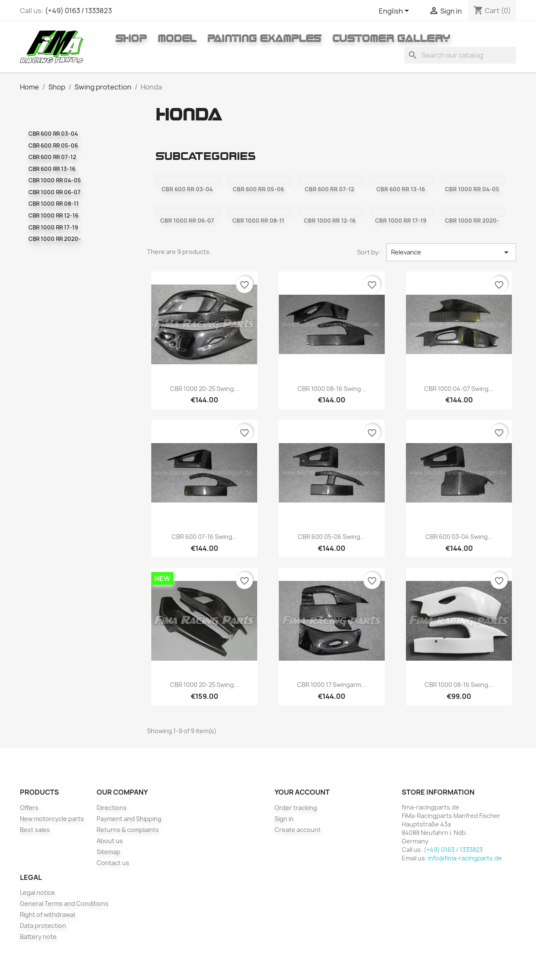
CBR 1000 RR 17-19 (53, 227)
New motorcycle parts (52, 819)
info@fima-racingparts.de (465, 858)
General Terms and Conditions (64, 903)
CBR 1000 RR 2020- (54, 239)
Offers (29, 808)
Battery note (38, 936)
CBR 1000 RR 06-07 (54, 192)
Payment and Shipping (129, 819)
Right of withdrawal (47, 914)
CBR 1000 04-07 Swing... (459, 389)
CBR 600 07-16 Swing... (204, 537)
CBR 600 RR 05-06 (53, 145)
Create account (298, 830)
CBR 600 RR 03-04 (53, 133)
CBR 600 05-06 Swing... (331, 537)
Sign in (284, 819)
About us (110, 841)
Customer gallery (391, 38)
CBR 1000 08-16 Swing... (459, 685)
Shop (131, 38)
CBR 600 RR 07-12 (52, 157)
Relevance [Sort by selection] (451, 252)
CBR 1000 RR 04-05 (54, 180)
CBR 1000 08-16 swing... (331, 389)
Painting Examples (264, 38)
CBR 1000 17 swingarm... (331, 685)
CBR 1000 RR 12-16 (53, 215)
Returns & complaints (128, 830)
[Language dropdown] (395, 11)
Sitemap (108, 852)
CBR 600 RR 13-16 (51, 169)
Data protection (43, 925)
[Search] (460, 55)
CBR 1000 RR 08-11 (53, 203)
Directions (112, 808)
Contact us (113, 863)
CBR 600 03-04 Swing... (459, 537)
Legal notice (37, 892)
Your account (302, 792)
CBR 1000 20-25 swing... (204, 389)
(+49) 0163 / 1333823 (78, 10)
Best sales (35, 830)
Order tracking (296, 808)
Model (177, 38)
